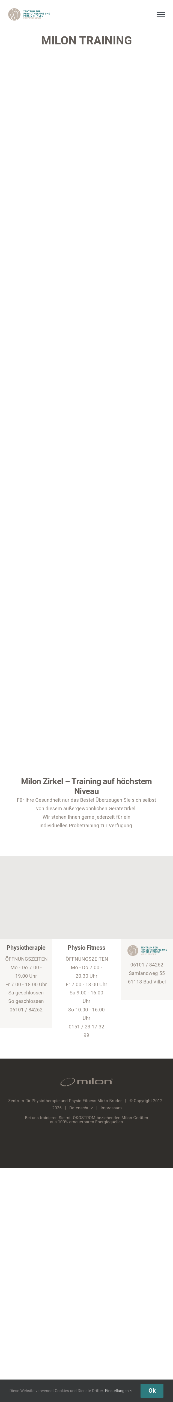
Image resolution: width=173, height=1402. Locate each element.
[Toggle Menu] (160, 14)
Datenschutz (81, 1107)
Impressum (111, 1107)
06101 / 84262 (26, 1010)
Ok (152, 1390)
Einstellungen (118, 1391)
